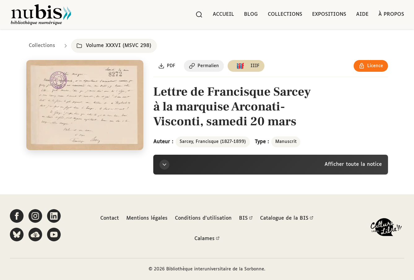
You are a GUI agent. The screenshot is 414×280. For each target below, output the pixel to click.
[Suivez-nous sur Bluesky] (17, 234)
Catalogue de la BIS (286, 218)
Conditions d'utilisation (203, 218)
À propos (391, 14)
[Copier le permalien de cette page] (204, 66)
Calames (207, 239)
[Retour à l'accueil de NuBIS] (41, 14)
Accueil (223, 14)
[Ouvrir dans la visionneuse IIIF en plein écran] (85, 105)
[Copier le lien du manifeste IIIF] (246, 66)
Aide (362, 14)
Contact (109, 218)
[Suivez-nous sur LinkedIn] (54, 216)
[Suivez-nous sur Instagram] (35, 216)
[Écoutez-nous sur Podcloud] (35, 234)
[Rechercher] (199, 14)
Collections (285, 14)
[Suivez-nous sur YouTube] (54, 234)
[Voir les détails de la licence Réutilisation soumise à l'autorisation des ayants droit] (371, 66)
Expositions (329, 14)
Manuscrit (286, 142)
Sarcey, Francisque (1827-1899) (213, 142)
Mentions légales (147, 218)
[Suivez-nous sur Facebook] (17, 216)
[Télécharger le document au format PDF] (166, 66)
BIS (246, 218)
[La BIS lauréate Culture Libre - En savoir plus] (386, 228)
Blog (251, 14)
